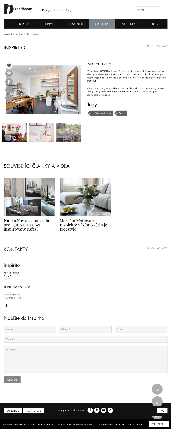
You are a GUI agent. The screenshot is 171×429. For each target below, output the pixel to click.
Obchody (102, 24)
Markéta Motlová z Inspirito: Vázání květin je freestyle (84, 223)
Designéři (76, 24)
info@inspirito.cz (12, 294)
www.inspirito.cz (12, 297)
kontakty (161, 46)
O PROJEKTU (13, 410)
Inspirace (49, 24)
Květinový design (101, 113)
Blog (154, 24)
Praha (121, 113)
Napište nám (34, 410)
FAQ (162, 410)
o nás (150, 46)
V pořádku (158, 424)
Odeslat (12, 379)
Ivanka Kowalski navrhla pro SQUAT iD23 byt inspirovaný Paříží (28, 225)
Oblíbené (17, 24)
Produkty (128, 24)
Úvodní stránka (10, 34)
